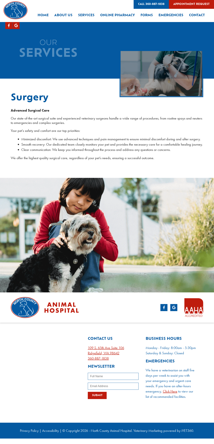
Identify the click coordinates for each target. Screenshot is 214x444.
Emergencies (170, 15)
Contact (197, 15)
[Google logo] (16, 25)
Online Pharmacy (117, 15)
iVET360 (187, 430)
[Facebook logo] (8, 25)
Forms (146, 15)
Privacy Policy (29, 430)
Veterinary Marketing (148, 430)
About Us (63, 15)
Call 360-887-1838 (151, 4)
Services (86, 15)
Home (43, 15)
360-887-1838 (98, 358)
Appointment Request (191, 4)
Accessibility (50, 430)
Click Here (170, 391)
